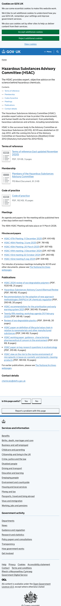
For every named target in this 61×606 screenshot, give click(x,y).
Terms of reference (12, 91)
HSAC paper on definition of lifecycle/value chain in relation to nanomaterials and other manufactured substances (28, 330)
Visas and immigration (12, 501)
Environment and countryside (15, 482)
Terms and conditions (22, 568)
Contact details (11, 109)
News (4, 525)
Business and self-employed (15, 445)
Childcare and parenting (13, 449)
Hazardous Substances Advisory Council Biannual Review (31, 289)
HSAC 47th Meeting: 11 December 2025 (23, 238)
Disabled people (9, 463)
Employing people (10, 477)
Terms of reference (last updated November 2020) (35, 153)
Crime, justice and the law (14, 459)
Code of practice (11, 98)
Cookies (21, 564)
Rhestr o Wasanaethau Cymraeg (17, 571)
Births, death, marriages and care (17, 440)
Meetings (8, 101)
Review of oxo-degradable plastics (20, 320)
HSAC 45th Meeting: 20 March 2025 (21, 246)
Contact (6, 568)
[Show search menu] (57, 51)
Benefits (6, 435)
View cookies (30, 44)
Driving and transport (12, 468)
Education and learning (13, 473)
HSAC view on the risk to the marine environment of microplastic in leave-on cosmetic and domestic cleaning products (30, 357)
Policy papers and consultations (17, 539)
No (38, 401)
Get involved (8, 553)
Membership (10, 94)
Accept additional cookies (30, 32)
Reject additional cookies (30, 38)
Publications (10, 105)
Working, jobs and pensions (14, 505)
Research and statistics (13, 534)
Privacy (12, 564)
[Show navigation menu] (48, 51)
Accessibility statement (39, 564)
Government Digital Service (14, 575)
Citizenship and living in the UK (16, 454)
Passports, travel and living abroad (18, 496)
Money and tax (9, 491)
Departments (8, 520)
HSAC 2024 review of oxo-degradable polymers (26, 282)
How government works (13, 548)
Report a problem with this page (30, 410)
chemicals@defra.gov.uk (14, 381)
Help (4, 564)
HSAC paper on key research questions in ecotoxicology (30, 347)
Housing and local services (14, 487)
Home (4, 60)
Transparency (8, 544)
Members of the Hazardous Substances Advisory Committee (33, 175)
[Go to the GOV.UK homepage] (11, 52)
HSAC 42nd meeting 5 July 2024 (19, 259)
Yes (28, 401)
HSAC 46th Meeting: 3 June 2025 (20, 242)
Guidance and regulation (13, 530)
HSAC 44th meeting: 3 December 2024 (23, 250)
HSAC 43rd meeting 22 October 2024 (22, 254)
